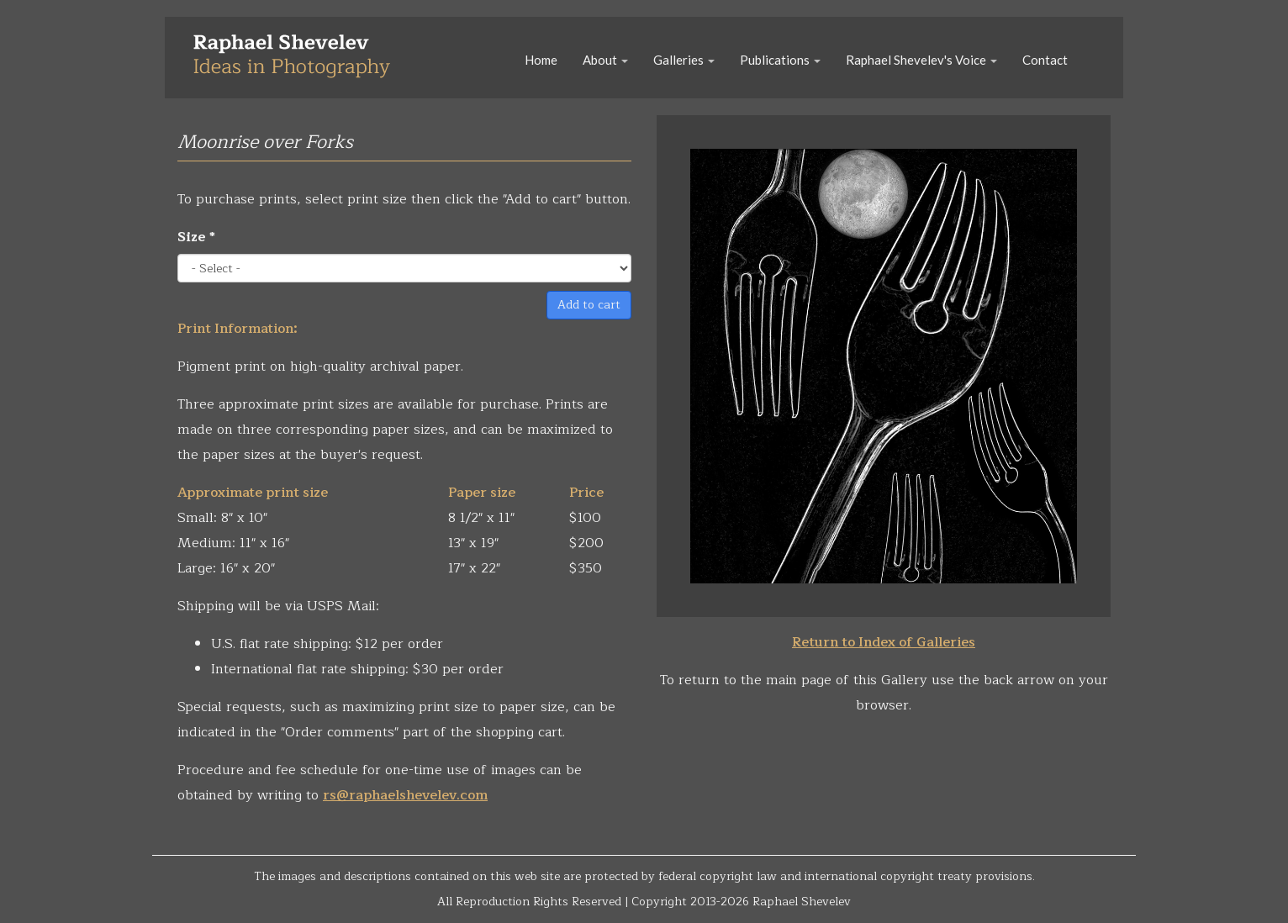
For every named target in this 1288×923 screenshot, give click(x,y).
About (605, 59)
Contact (1045, 59)
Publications (780, 59)
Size (196, 237)
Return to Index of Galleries (883, 642)
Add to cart (588, 304)
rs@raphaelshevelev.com (405, 795)
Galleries (684, 59)
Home (541, 59)
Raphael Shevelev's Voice (921, 59)
